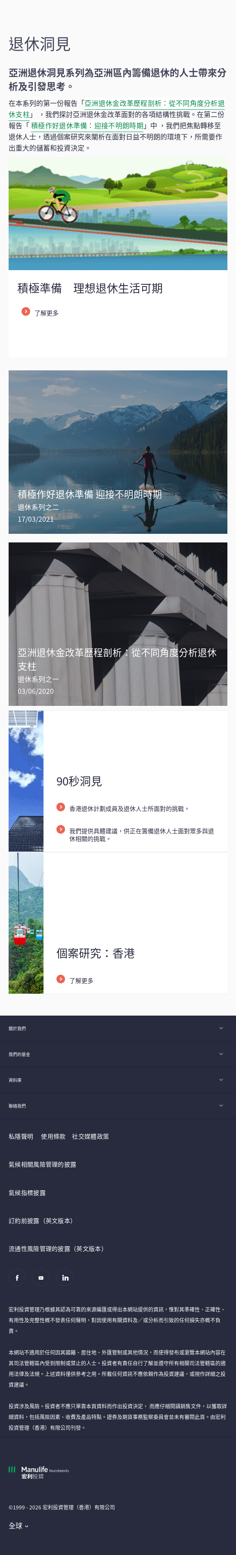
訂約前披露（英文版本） (42, 1220)
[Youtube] (43, 1282)
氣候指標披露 (27, 1192)
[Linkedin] (67, 1282)
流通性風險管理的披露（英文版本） (58, 1248)
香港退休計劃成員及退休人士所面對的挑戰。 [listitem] (129, 808)
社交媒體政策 (90, 1136)
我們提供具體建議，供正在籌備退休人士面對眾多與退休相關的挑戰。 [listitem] (141, 834)
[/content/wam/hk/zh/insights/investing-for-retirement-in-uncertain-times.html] (118, 452)
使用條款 (53, 1136)
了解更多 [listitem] (46, 313)
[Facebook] (20, 1282)
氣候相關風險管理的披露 (42, 1164)
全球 (16, 1525)
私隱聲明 (21, 1136)
